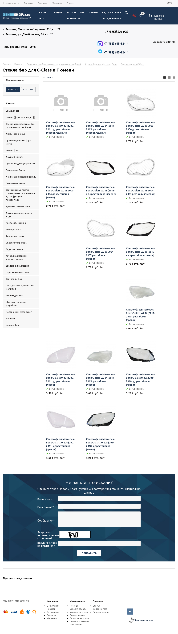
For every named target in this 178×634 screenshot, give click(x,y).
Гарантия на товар (79, 618)
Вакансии (51, 615)
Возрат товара (77, 615)
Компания (52, 601)
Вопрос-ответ (100, 609)
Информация (78, 601)
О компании (53, 606)
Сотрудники (53, 612)
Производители (101, 612)
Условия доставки (79, 612)
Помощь (98, 601)
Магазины (52, 618)
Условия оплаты (78, 609)
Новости (51, 609)
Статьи (96, 606)
